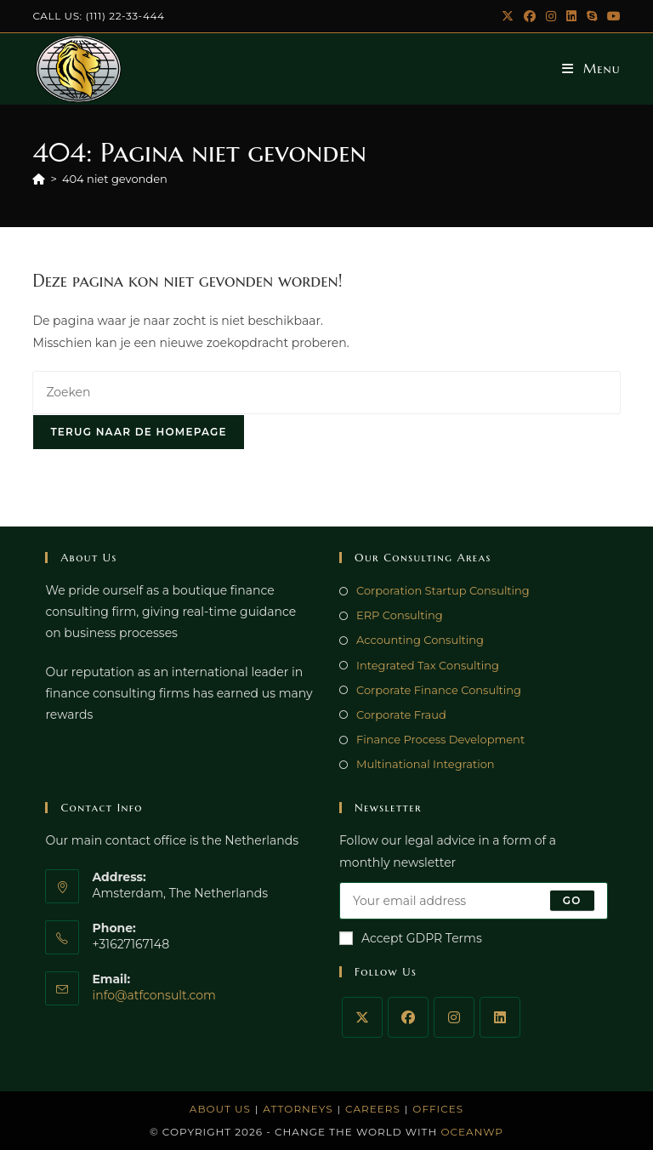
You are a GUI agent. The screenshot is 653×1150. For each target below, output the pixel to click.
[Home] (38, 178)
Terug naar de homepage (138, 431)
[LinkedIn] (500, 1017)
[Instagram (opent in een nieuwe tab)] (551, 16)
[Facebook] (408, 1017)
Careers (372, 1108)
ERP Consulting (399, 615)
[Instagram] (454, 1017)
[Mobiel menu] (591, 68)
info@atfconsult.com (154, 995)
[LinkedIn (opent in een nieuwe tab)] (571, 16)
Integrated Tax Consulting (427, 665)
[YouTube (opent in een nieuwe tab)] (611, 16)
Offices (437, 1108)
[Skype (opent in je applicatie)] (592, 16)
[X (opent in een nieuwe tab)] (508, 16)
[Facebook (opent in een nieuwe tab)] (530, 16)
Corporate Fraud (401, 714)
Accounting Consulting (420, 639)
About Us (220, 1108)
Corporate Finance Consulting (438, 690)
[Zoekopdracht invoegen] (326, 392)
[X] (362, 1017)
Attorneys (297, 1108)
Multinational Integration (425, 764)
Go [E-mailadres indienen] (572, 900)
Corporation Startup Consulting (443, 590)
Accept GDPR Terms (410, 938)
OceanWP (471, 1131)
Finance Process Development (440, 739)
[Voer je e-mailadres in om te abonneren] (473, 900)
